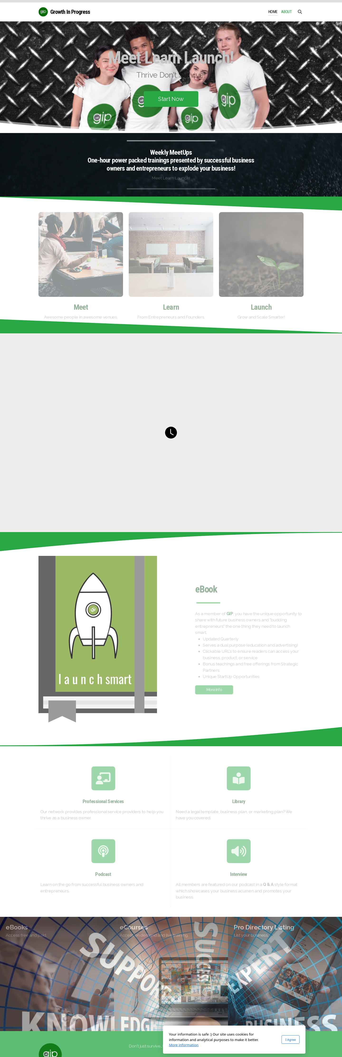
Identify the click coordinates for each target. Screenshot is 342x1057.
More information (120, 1044)
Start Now (171, 98)
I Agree (227, 1039)
